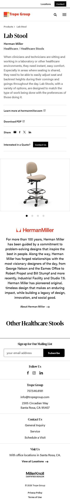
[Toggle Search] (55, 14)
